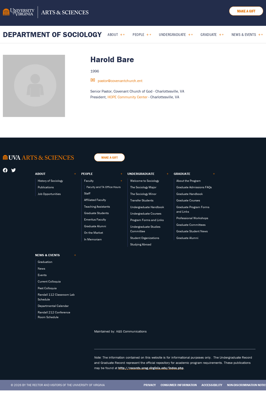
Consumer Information (179, 385)
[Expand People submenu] (145, 34)
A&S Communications (131, 331)
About (113, 34)
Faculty (88, 181)
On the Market (93, 233)
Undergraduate (172, 34)
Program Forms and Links (147, 220)
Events (42, 275)
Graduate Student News (192, 231)
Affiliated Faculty (95, 200)
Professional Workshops (192, 218)
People (138, 34)
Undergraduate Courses (145, 213)
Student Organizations (144, 238)
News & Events (244, 34)
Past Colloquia (47, 288)
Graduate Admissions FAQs (194, 187)
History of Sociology (50, 181)
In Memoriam (93, 239)
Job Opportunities (49, 194)
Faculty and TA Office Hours (104, 187)
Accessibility (211, 385)
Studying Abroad (140, 244)
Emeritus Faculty (95, 219)
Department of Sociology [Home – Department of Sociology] (52, 34)
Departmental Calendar (53, 306)
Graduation (45, 262)
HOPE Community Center (127, 96)
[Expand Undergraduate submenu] (187, 34)
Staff (87, 193)
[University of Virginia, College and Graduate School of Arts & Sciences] (45, 13)
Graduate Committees (191, 225)
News (41, 268)
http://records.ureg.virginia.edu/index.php (151, 368)
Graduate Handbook (189, 194)
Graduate (209, 34)
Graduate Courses (188, 200)
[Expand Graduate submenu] (218, 34)
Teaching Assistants (97, 207)
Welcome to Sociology (144, 181)
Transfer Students (141, 200)
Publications (46, 187)
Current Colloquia (49, 281)
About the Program (188, 181)
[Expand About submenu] (119, 34)
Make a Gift (246, 11)
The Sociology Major (143, 187)
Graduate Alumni (95, 226)
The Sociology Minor (143, 194)
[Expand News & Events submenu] (257, 34)
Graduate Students (96, 213)
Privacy (150, 385)
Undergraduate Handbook (147, 207)
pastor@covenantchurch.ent (119, 80)
